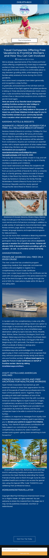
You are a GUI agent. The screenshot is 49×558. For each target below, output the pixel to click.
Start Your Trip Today (24, 539)
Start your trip (24, 553)
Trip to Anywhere (24, 40)
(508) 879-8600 (24, 2)
